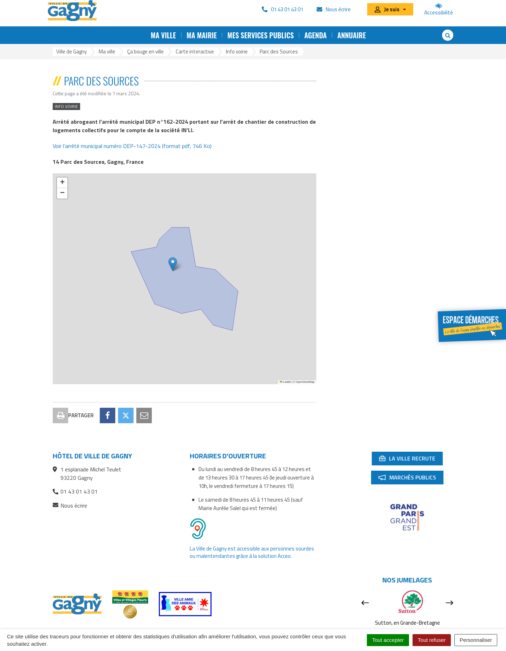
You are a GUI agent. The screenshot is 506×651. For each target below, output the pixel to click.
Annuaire (351, 35)
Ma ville (163, 35)
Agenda (315, 35)
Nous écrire (70, 474)
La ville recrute (411, 428)
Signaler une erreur (378, 629)
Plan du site (146, 629)
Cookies (340, 629)
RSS (172, 629)
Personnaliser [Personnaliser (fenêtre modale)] (476, 640)
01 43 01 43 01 (75, 460)
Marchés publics (410, 447)
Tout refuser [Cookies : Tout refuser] (432, 640)
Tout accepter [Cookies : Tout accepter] (388, 640)
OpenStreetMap (305, 381)
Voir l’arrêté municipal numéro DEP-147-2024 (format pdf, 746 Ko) (132, 146)
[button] (172, 264)
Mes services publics (260, 35)
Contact (115, 629)
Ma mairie (202, 35)
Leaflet (285, 381)
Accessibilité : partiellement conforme (229, 629)
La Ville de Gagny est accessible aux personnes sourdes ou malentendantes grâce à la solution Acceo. (252, 521)
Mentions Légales (302, 629)
